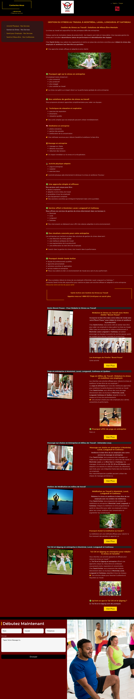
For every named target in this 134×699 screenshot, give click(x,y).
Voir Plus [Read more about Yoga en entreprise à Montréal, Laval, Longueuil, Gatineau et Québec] (110, 437)
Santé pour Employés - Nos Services (19, 33)
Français (121, 3)
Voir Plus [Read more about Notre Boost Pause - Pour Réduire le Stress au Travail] (110, 365)
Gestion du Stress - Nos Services (18, 30)
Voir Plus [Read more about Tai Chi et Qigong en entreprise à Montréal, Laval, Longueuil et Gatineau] (110, 608)
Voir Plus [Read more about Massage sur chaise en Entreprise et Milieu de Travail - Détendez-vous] (110, 481)
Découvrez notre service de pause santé (60, 285)
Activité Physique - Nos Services (18, 26)
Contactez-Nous (16, 5)
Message (4, 636)
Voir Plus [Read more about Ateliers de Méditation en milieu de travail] (110, 541)
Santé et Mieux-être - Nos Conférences (20, 37)
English (115, 3)
